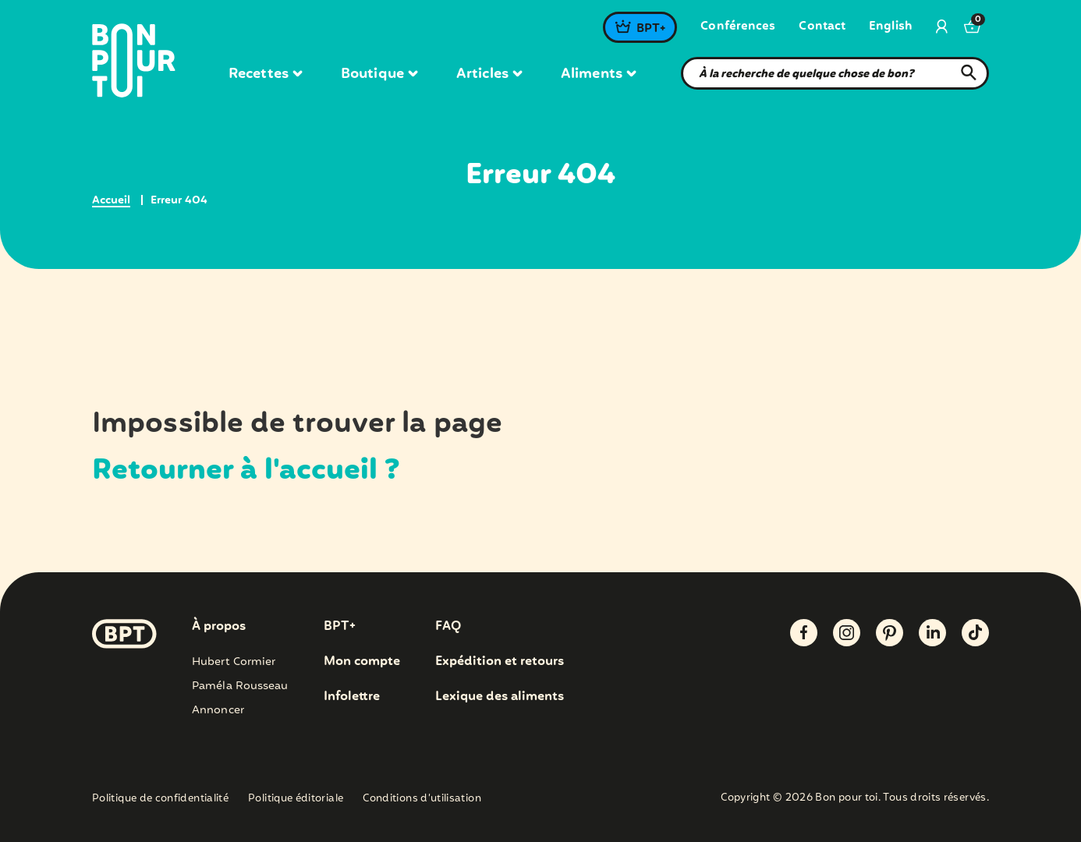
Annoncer (218, 710)
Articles (489, 74)
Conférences (737, 26)
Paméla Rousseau (240, 686)
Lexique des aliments (499, 696)
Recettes (265, 74)
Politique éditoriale (295, 799)
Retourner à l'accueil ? (246, 471)
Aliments (598, 74)
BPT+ (650, 28)
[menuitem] (891, 27)
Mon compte (362, 661)
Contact (822, 26)
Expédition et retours (499, 661)
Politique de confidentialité (160, 799)
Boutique (379, 74)
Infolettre (352, 696)
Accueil (111, 200)
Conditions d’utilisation (422, 799)
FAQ (448, 626)
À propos (219, 626)
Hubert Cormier (233, 661)
